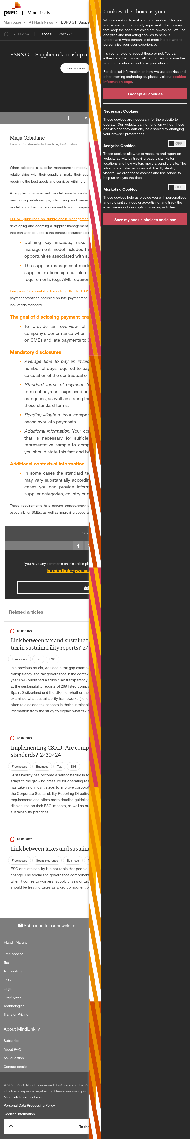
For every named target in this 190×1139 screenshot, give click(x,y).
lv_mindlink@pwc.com (70, 570)
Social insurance (47, 860)
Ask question (14, 1058)
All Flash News (41, 22)
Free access (75, 68)
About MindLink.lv (22, 1028)
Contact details (15, 1066)
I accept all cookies (145, 94)
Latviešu (46, 34)
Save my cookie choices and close (145, 219)
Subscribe (12, 1040)
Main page (12, 22)
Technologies (14, 1006)
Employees (12, 997)
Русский (65, 34)
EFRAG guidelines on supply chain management (50, 219)
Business (42, 766)
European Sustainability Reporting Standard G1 (49, 291)
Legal (8, 988)
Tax (38, 659)
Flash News (15, 942)
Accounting (13, 971)
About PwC (12, 1049)
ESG (52, 659)
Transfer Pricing (16, 1014)
